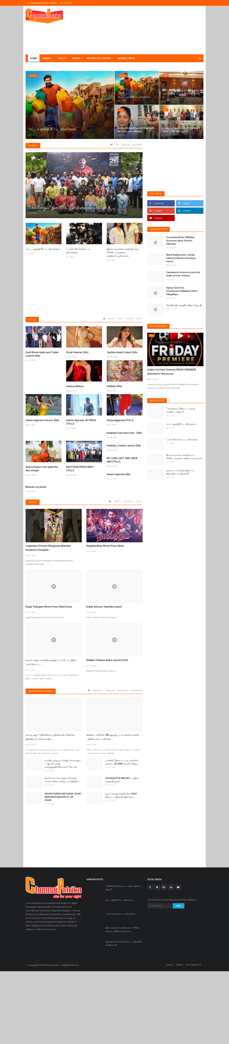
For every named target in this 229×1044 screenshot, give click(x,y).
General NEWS (126, 58)
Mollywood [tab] (122, 763)
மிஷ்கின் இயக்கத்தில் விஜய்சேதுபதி (184, 305)
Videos (33, 574)
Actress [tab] (111, 318)
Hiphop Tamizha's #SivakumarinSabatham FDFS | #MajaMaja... (182, 291)
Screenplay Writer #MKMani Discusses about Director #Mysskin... (180, 240)
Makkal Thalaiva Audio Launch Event (107, 732)
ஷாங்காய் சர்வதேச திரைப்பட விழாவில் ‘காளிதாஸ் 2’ (180, 472)
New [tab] (117, 144)
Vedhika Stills (114, 386)
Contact (169, 1037)
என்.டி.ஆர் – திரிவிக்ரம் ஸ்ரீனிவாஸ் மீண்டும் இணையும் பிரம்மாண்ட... (50, 809)
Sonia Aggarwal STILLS (120, 420)
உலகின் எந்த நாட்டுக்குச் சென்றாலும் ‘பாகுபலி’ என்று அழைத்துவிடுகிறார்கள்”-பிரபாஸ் (62, 836)
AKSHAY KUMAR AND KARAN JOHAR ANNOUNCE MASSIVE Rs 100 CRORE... (62, 869)
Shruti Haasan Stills (77, 352)
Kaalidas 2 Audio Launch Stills (124, 488)
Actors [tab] (120, 318)
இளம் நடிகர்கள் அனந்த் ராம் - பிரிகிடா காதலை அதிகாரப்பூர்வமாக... (123, 252)
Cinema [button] (47, 58)
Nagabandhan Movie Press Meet (105, 618)
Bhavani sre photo (76, 559)
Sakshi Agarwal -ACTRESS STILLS (81, 422)
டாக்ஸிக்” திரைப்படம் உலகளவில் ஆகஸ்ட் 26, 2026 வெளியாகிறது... (122, 835)
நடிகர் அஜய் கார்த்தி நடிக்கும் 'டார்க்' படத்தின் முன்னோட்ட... (51, 734)
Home (33, 58)
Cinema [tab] (129, 318)
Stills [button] (62, 58)
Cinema (33, 145)
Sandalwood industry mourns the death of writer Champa (183, 274)
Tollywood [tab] (110, 763)
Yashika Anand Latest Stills (122, 352)
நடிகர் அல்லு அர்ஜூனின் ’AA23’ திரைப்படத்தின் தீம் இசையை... (121, 868)
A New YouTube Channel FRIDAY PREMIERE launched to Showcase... (171, 371)
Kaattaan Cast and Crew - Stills (124, 454)
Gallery (179, 1037)
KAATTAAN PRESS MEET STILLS (80, 490)
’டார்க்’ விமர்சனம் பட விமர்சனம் (78, 250)
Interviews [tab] (128, 574)
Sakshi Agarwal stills (37, 559)
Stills (32, 319)
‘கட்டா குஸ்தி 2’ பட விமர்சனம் (43, 248)
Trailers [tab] (117, 574)
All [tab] (111, 144)
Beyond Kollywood (41, 763)
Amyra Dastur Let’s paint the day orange (42, 490)
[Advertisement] (146, 30)
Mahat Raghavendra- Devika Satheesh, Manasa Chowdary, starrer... (181, 258)
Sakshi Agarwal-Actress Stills (42, 420)
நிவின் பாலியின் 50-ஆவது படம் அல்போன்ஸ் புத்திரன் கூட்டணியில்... (112, 809)
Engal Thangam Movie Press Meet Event (49, 679)
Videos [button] (77, 58)
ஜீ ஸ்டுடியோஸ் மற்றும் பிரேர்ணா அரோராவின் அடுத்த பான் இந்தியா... (62, 853)
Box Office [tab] (137, 144)
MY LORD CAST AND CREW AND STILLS (122, 524)
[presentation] (192, 338)
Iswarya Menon (75, 386)
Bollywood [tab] (97, 763)
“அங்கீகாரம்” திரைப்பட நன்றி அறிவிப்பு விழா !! (180, 410)
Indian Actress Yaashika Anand (104, 679)
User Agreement (193, 1037)
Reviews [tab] (126, 144)
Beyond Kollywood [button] (100, 58)
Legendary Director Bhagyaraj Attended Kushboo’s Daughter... (48, 620)
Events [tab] (139, 318)
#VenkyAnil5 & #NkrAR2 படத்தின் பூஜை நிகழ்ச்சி (122, 853)
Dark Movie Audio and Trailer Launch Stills (42, 354)
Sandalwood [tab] (136, 763)
